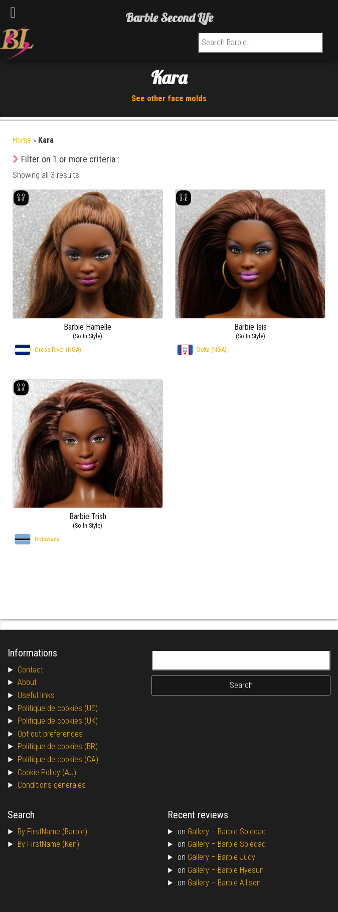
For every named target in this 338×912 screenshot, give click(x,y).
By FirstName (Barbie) (52, 831)
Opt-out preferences (50, 734)
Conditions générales (52, 785)
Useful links (36, 695)
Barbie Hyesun (241, 870)
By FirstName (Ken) (48, 844)
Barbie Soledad (242, 831)
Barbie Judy (236, 857)
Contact (30, 669)
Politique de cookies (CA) (58, 759)
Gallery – (203, 831)
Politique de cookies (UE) (58, 708)
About (27, 682)
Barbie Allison (239, 882)
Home (22, 140)
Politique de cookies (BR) (58, 746)
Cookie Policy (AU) (47, 772)
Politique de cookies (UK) (58, 721)
